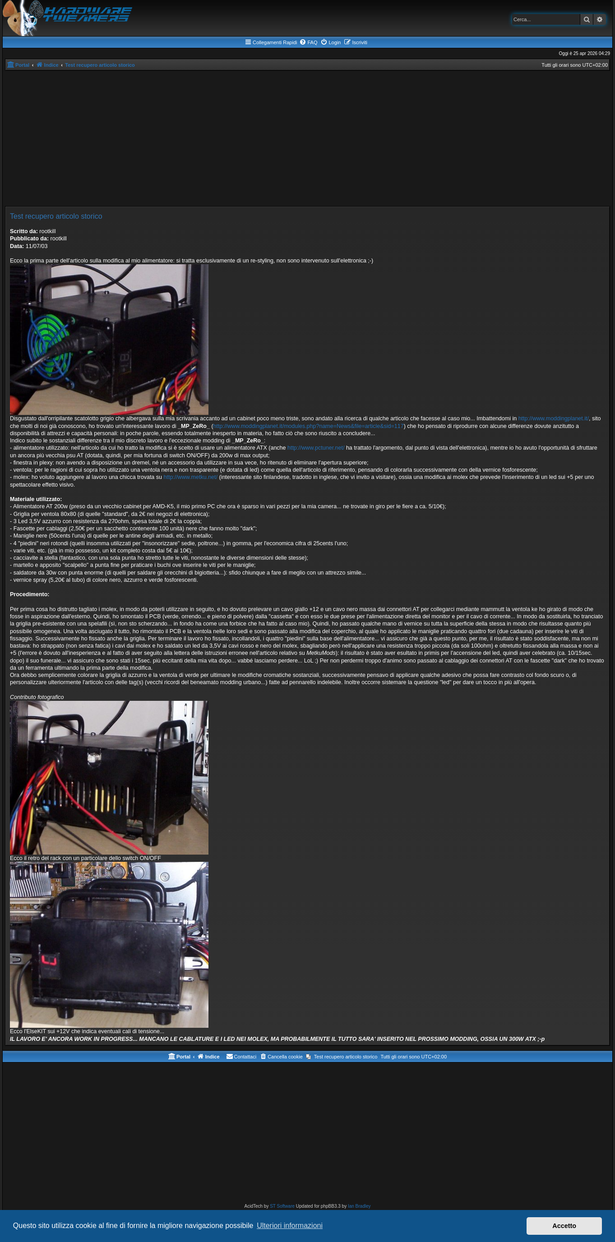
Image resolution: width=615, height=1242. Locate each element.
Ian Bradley (359, 1206)
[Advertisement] (307, 138)
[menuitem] (308, 42)
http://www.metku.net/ (190, 477)
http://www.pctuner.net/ (315, 448)
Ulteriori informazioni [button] (290, 1225)
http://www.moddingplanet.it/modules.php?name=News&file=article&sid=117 (308, 426)
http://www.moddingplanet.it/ (553, 418)
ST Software (282, 1206)
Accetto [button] (564, 1225)
